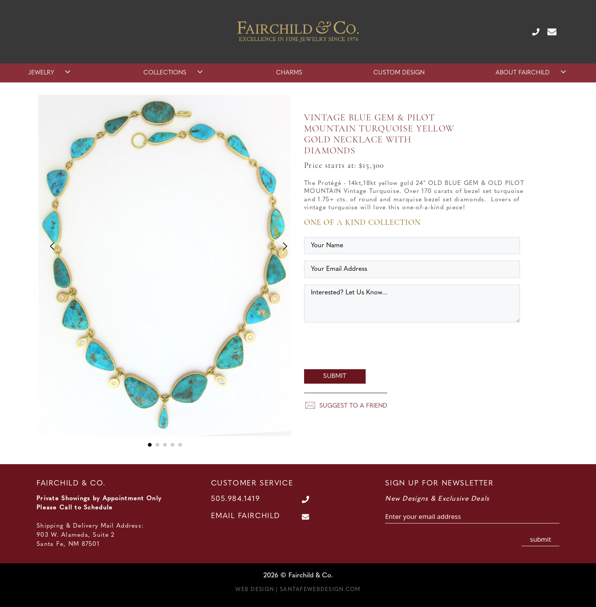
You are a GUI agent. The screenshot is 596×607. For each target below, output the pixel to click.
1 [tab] (150, 445)
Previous (49, 243)
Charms (289, 73)
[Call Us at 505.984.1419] (532, 31)
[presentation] (362, 348)
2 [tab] (157, 445)
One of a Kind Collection (362, 223)
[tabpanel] (165, 272)
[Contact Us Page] (548, 31)
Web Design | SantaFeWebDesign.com (297, 590)
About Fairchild (532, 72)
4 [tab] (172, 445)
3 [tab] (165, 445)
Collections (173, 72)
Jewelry (50, 72)
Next (281, 243)
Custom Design (399, 73)
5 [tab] (180, 445)
